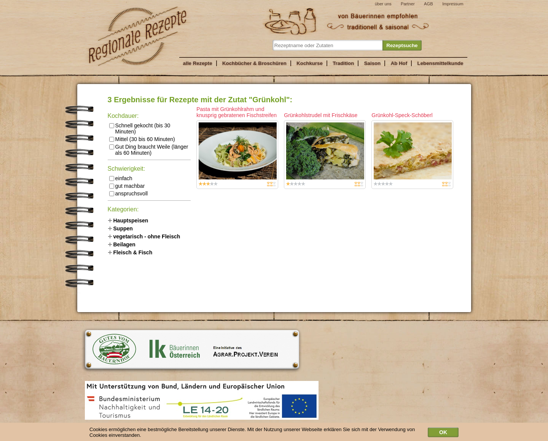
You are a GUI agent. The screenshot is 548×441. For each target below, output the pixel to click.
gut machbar (127, 186)
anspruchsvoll (128, 193)
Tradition (343, 63)
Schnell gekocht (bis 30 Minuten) (139, 128)
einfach (120, 178)
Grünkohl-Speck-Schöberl (401, 115)
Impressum (452, 4)
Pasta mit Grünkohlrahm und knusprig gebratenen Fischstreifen (236, 112)
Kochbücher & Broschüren (254, 63)
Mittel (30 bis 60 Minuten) (142, 139)
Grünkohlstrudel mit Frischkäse (320, 115)
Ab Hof (399, 63)
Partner (408, 4)
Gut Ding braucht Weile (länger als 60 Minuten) (148, 150)
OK (443, 433)
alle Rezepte (197, 63)
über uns (383, 4)
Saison (372, 63)
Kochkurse (309, 63)
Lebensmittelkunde (440, 63)
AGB (428, 4)
